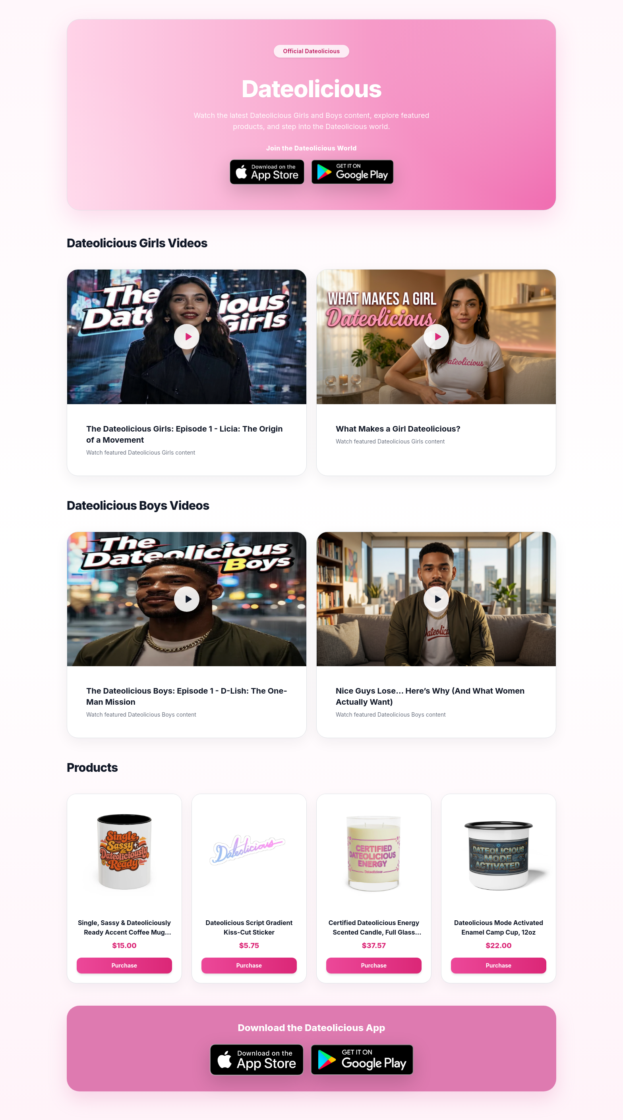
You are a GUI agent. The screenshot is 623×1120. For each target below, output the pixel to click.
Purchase (124, 965)
